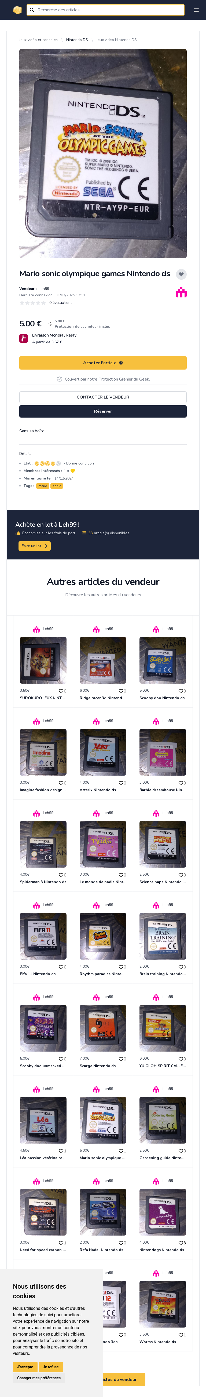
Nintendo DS (77, 39)
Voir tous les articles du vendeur (103, 1380)
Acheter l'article (103, 363)
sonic (57, 486)
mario (42, 486)
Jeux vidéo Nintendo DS (117, 39)
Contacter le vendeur (103, 397)
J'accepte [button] (25, 1367)
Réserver (103, 411)
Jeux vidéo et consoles (38, 39)
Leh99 (43, 288)
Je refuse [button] (51, 1367)
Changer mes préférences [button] (39, 1378)
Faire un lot (35, 546)
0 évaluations (60, 302)
